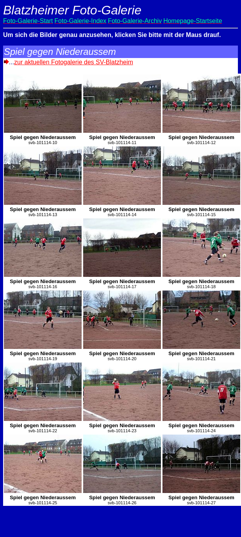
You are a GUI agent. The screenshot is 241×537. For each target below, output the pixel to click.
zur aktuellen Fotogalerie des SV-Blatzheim (73, 62)
